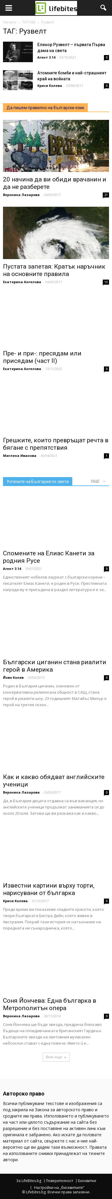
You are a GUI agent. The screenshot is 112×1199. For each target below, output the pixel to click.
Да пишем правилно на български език (45, 107)
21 (106, 195)
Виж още (56, 1056)
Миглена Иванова (19, 455)
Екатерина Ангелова (22, 282)
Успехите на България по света (38, 481)
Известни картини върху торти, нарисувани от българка (48, 889)
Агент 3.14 (46, 57)
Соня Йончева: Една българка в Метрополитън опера (49, 1004)
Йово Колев (13, 677)
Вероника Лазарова (21, 194)
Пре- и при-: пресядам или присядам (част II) (42, 357)
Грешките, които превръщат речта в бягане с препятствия (55, 444)
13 (106, 282)
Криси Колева (49, 85)
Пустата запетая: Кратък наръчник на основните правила (54, 270)
